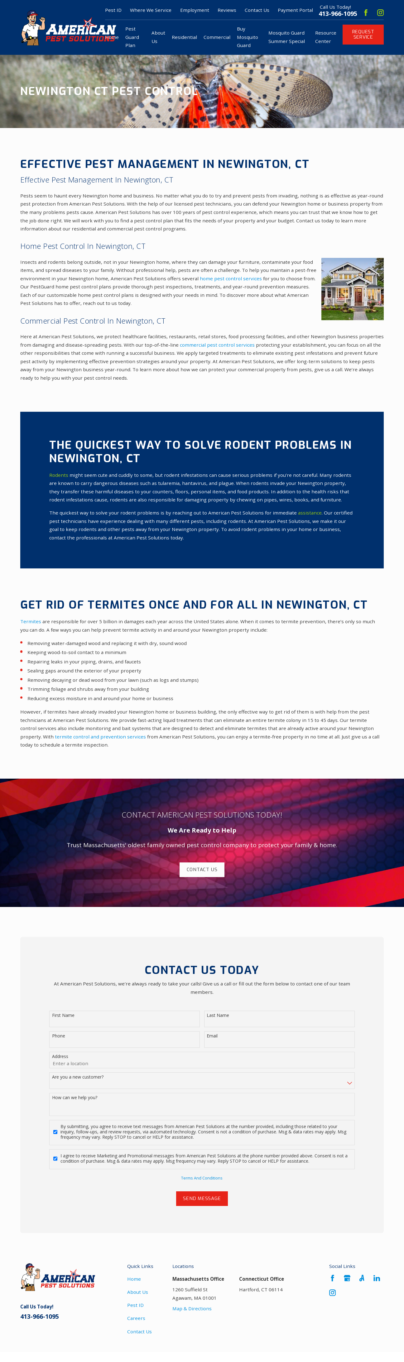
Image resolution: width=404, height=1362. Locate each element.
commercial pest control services (217, 345)
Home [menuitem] (112, 37)
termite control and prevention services (100, 736)
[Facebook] (366, 12)
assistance (310, 513)
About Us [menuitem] (158, 37)
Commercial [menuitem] (217, 37)
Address (60, 1058)
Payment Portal (295, 10)
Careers (136, 1318)
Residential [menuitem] (184, 37)
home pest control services (231, 278)
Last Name (218, 1017)
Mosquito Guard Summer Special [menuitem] (286, 37)
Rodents (58, 475)
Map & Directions (192, 1308)
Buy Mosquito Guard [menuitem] (247, 37)
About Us (137, 1292)
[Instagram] (380, 12)
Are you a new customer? (77, 1079)
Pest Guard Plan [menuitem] (132, 37)
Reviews (227, 10)
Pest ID (135, 1305)
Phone (58, 1038)
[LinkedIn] (376, 1278)
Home (134, 1279)
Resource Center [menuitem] (325, 37)
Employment (194, 10)
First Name (63, 1017)
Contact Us (257, 10)
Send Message (202, 1200)
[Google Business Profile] (347, 1278)
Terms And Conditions (202, 1179)
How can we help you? (74, 1099)
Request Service (363, 34)
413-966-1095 (338, 14)
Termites (30, 621)
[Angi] (361, 1278)
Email (212, 1038)
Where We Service (150, 10)
